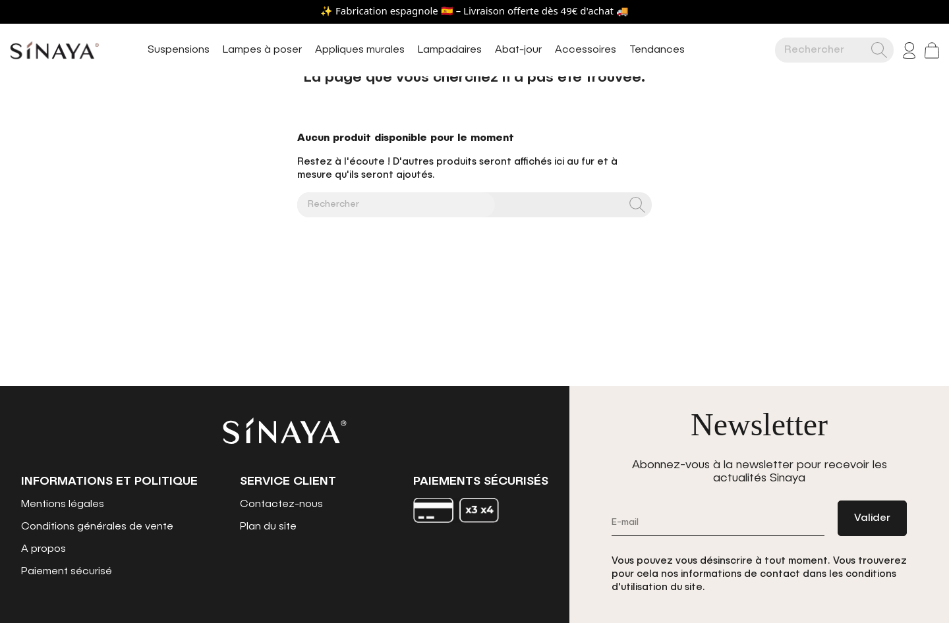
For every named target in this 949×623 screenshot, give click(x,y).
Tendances (657, 50)
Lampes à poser (262, 50)
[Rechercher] (826, 50)
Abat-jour (518, 50)
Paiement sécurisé (66, 571)
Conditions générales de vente (97, 527)
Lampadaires (450, 50)
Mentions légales (62, 504)
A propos (43, 549)
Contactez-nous (281, 504)
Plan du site (268, 527)
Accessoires (585, 50)
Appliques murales (360, 50)
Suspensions (179, 50)
